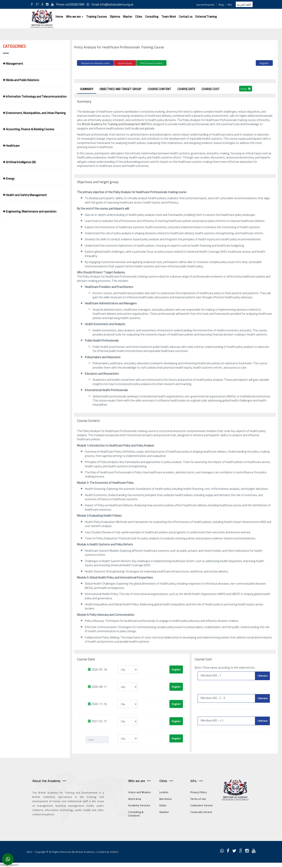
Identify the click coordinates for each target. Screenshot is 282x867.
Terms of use (198, 798)
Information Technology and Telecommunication (35, 96)
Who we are (74, 16)
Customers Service (201, 804)
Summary (86, 88)
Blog (221, 4)
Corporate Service (201, 811)
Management (13, 63)
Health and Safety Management (25, 195)
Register (264, 63)
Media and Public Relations (21, 80)
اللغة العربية (244, 4)
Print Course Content (151, 63)
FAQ (230, 4)
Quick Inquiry (125, 63)
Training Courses (96, 16)
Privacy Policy (198, 791)
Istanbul (164, 811)
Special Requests (205, 4)
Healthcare (11, 145)
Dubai (162, 804)
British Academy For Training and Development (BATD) (115, 123)
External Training (206, 16)
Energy (8, 178)
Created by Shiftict (107, 851)
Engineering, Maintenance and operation (29, 211)
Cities (138, 16)
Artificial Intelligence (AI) (19, 162)
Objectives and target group (120, 88)
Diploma (115, 16)
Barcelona (165, 798)
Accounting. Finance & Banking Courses (28, 129)
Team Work (168, 16)
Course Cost (211, 88)
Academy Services (139, 804)
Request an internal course (95, 63)
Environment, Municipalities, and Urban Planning (34, 113)
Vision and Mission (139, 791)
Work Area (134, 798)
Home (59, 16)
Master (127, 16)
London (163, 791)
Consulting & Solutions (136, 813)
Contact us (186, 16)
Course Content (159, 88)
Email (245, 88)
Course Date (186, 88)
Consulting (151, 16)
